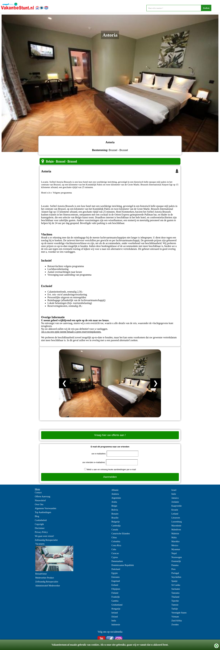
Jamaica (175, 498)
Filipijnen (115, 589)
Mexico (174, 545)
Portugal (175, 573)
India (113, 620)
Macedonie (176, 525)
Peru (173, 569)
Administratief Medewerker (47, 585)
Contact (38, 492)
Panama (174, 565)
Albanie (114, 490)
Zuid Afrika (176, 620)
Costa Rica (116, 545)
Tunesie (174, 605)
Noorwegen (176, 557)
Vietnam (175, 616)
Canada (114, 529)
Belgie (50, 161)
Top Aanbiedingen (43, 512)
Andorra (115, 494)
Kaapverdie (176, 506)
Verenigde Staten (178, 613)
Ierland (114, 613)
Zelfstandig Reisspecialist (46, 540)
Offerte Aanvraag (42, 496)
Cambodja (116, 525)
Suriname (175, 589)
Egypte (114, 573)
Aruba (114, 502)
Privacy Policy (41, 532)
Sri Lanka (175, 585)
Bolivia (114, 510)
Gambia (114, 601)
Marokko (175, 541)
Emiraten (115, 577)
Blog (37, 516)
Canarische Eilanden (120, 533)
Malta (174, 537)
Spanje (174, 581)
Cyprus (114, 557)
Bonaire (114, 514)
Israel (173, 490)
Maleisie (175, 533)
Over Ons (39, 504)
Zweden (175, 624)
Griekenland (116, 605)
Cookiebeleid (41, 520)
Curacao (115, 553)
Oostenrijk (176, 561)
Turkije (174, 609)
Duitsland (115, 569)
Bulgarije (115, 522)
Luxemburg (176, 522)
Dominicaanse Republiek (122, 565)
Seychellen (176, 577)
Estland (114, 585)
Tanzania (175, 593)
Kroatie (174, 510)
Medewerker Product (44, 578)
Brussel (60, 161)
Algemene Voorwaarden (45, 508)
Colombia (115, 541)
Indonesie (115, 624)
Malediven (176, 529)
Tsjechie (175, 601)
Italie (173, 494)
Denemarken (117, 561)
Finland (114, 593)
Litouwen (175, 518)
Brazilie (114, 518)
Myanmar (175, 549)
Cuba (113, 549)
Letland (174, 514)
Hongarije (115, 609)
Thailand (175, 597)
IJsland (114, 616)
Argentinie (116, 498)
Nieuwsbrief (40, 500)
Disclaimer (39, 528)
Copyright (39, 524)
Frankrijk (115, 597)
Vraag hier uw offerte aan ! (110, 435)
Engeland (115, 581)
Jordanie (175, 502)
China (114, 537)
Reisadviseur (41, 574)
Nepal (174, 553)
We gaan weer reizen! (44, 536)
